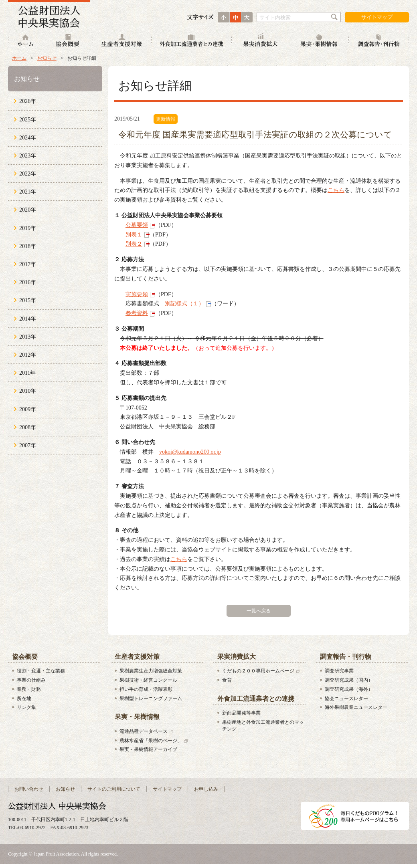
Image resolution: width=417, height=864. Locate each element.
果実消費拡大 (261, 41)
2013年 (27, 337)
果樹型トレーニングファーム (150, 698)
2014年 (27, 319)
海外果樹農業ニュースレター (356, 707)
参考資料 (137, 313)
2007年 (27, 445)
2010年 (27, 391)
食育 (227, 680)
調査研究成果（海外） (349, 689)
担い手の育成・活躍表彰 (145, 689)
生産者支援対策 (122, 41)
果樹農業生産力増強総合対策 (150, 671)
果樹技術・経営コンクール (148, 680)
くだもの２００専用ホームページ (258, 671)
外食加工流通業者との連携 (192, 41)
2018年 (27, 246)
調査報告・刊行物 (379, 41)
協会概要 (68, 41)
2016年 (27, 282)
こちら (336, 190)
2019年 (27, 228)
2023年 (27, 156)
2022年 (27, 174)
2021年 (27, 192)
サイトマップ (377, 17)
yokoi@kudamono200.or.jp (190, 452)
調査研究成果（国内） (349, 680)
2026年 (27, 101)
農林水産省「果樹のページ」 (150, 740)
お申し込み (206, 789)
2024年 (27, 138)
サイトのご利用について (113, 789)
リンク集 (26, 707)
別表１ (134, 235)
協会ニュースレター (346, 698)
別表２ (134, 244)
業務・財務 (29, 689)
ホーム (25, 41)
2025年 (27, 120)
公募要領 (137, 225)
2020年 (27, 210)
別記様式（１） (184, 304)
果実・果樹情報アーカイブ (148, 749)
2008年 (27, 427)
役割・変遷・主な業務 (41, 671)
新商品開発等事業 (241, 713)
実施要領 (137, 294)
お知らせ (47, 58)
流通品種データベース (143, 731)
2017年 (27, 264)
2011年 (27, 373)
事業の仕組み (31, 680)
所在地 (24, 698)
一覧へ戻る (259, 611)
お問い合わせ (28, 789)
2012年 (27, 355)
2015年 (27, 300)
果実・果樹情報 (319, 41)
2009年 (27, 409)
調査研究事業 (339, 671)
